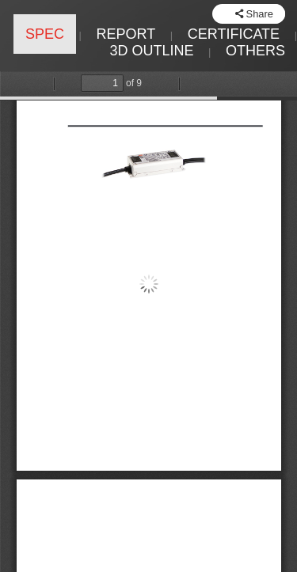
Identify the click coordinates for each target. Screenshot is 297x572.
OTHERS (255, 51)
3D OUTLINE (151, 51)
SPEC (44, 34)
